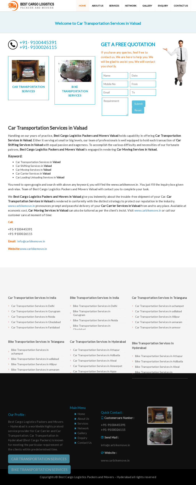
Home (82, 5)
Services (114, 5)
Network (130, 5)
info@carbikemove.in (31, 241)
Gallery (147, 5)
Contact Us (181, 5)
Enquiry (163, 5)
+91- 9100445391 (38, 42)
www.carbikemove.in (21, 206)
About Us (97, 5)
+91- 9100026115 (38, 47)
